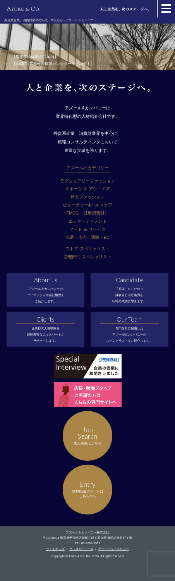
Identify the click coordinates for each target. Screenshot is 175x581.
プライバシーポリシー (113, 549)
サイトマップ (55, 549)
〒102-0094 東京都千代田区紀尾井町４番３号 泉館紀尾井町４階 (87, 538)
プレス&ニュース (81, 549)
